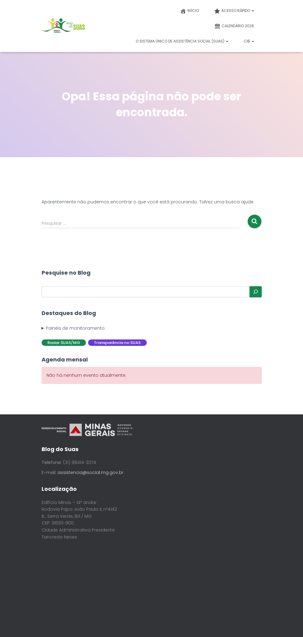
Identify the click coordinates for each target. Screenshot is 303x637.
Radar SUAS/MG (63, 343)
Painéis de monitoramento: (75, 328)
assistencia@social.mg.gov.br (90, 472)
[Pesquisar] (255, 291)
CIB (249, 41)
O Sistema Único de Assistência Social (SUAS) (182, 41)
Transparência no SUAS (117, 343)
